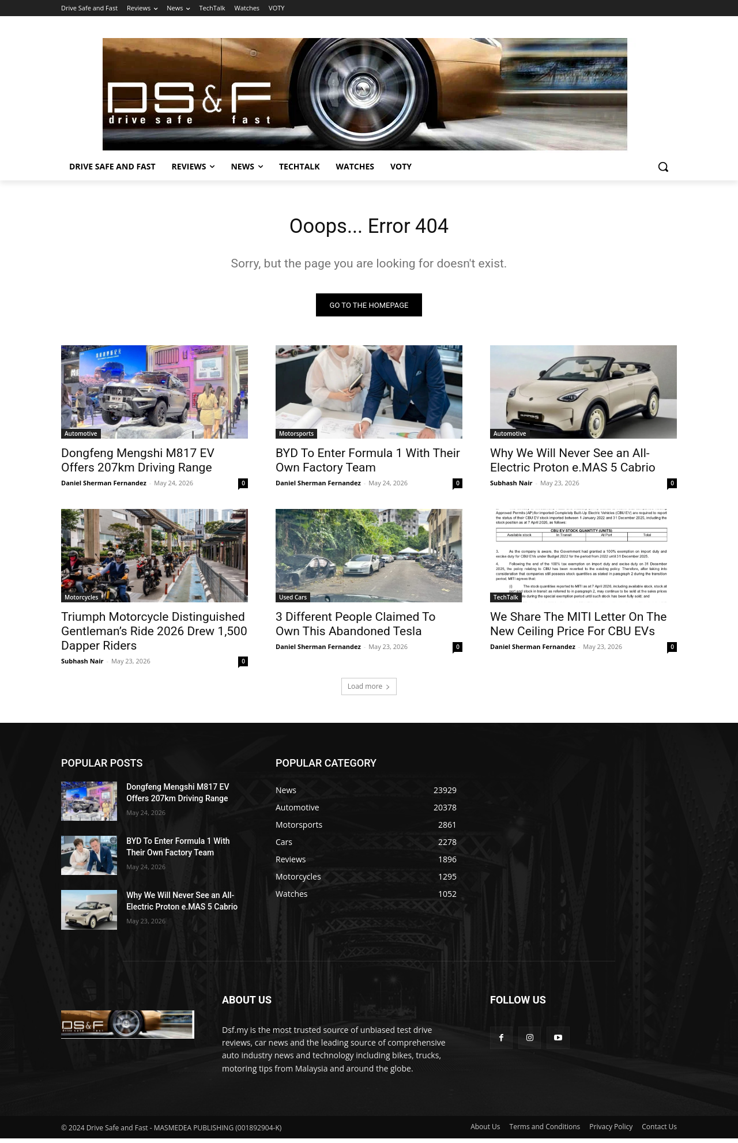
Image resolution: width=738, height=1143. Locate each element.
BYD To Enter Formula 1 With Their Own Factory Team (368, 465)
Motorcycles (81, 602)
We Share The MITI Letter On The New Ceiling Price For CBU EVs (578, 628)
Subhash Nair (511, 487)
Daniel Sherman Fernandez (103, 487)
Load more (369, 691)
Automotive (81, 438)
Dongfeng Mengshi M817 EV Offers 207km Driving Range (137, 465)
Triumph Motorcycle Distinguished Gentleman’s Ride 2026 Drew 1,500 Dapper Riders (154, 635)
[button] (663, 166)
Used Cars (293, 602)
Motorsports (296, 438)
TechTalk (506, 602)
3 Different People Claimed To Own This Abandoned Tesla (356, 628)
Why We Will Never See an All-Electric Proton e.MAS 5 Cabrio (573, 465)
